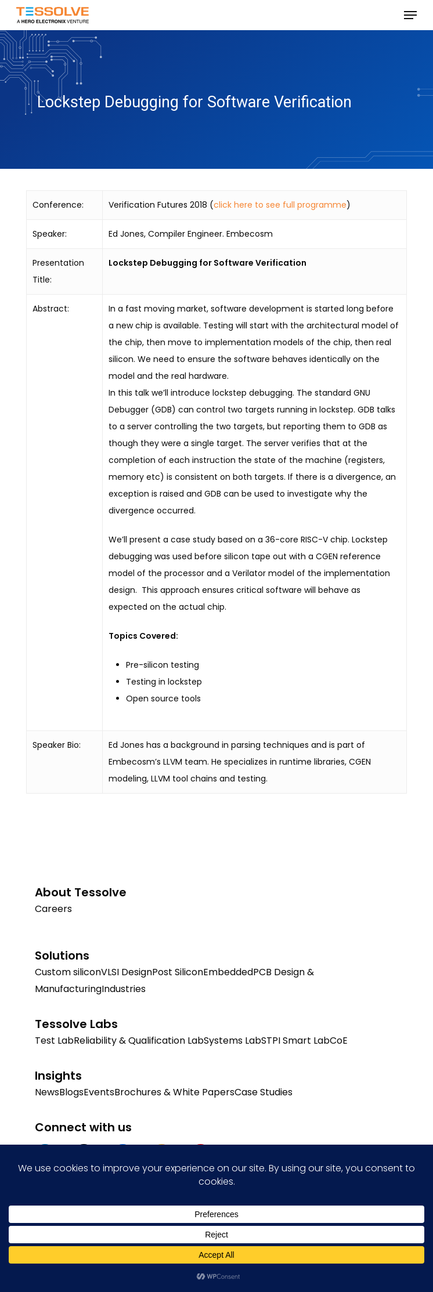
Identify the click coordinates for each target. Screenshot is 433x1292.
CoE (339, 1040)
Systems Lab (232, 1040)
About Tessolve (81, 892)
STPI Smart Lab (295, 1040)
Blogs (71, 1092)
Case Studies (263, 1092)
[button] (410, 15)
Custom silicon (68, 972)
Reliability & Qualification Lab (139, 1040)
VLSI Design (126, 972)
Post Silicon (177, 972)
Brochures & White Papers (174, 1092)
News (47, 1092)
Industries (124, 989)
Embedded (228, 972)
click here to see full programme (280, 205)
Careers (53, 908)
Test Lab (54, 1040)
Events (99, 1092)
